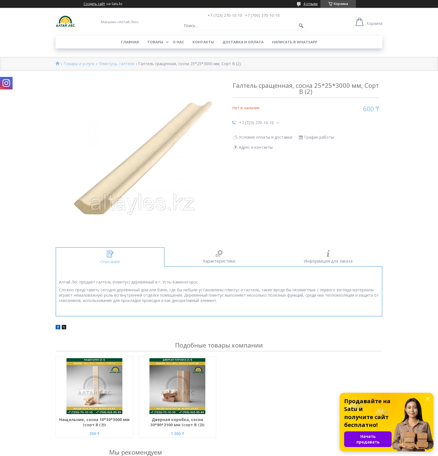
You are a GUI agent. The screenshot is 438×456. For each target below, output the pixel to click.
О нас (178, 41)
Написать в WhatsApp (294, 41)
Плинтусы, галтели (116, 64)
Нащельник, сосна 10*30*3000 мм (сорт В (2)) (94, 422)
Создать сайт (94, 4)
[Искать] (301, 25)
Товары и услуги (78, 64)
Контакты (203, 41)
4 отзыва (310, 3)
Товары (155, 41)
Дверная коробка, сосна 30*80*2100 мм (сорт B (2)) (177, 422)
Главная (130, 41)
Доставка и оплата (243, 41)
